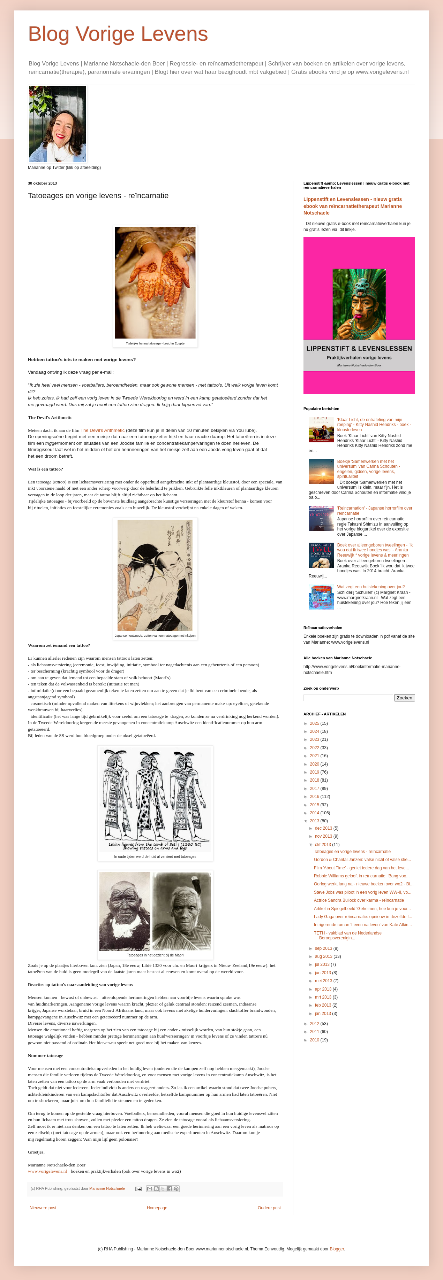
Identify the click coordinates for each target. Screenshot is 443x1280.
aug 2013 (324, 956)
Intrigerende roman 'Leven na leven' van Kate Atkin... (363, 924)
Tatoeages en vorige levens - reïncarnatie (352, 851)
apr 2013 (324, 989)
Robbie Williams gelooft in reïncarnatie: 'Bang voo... (362, 876)
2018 (315, 780)
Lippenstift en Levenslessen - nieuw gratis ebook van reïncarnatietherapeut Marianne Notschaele (352, 206)
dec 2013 (324, 828)
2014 (315, 812)
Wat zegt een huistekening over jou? (371, 586)
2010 (315, 1040)
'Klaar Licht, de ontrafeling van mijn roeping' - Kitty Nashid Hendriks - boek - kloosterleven (374, 424)
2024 (315, 731)
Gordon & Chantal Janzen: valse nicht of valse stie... (362, 859)
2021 (315, 755)
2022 (315, 747)
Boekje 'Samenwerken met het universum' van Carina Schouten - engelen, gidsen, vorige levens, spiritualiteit (368, 469)
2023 (315, 739)
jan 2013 (323, 1013)
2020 (315, 764)
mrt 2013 (324, 997)
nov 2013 (324, 836)
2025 (315, 723)
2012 (315, 1023)
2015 (315, 804)
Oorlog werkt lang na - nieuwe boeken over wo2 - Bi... (363, 884)
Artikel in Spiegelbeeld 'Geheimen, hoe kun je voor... (362, 908)
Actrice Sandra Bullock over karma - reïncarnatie (359, 900)
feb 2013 (323, 1005)
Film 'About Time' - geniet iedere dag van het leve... (361, 868)
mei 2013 (324, 980)
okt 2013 (323, 844)
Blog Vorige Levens (118, 33)
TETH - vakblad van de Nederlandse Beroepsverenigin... (348, 935)
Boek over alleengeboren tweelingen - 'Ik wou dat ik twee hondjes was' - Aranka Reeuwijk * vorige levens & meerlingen (375, 550)
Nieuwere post (43, 1207)
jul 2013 (323, 964)
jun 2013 (323, 972)
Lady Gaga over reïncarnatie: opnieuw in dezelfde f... (363, 916)
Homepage (157, 1207)
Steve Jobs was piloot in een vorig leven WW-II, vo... (362, 892)
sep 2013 (324, 948)
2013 (315, 821)
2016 (315, 796)
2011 (315, 1031)
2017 (315, 788)
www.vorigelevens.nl (47, 1171)
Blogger (337, 1249)
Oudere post (269, 1207)
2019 (315, 772)
